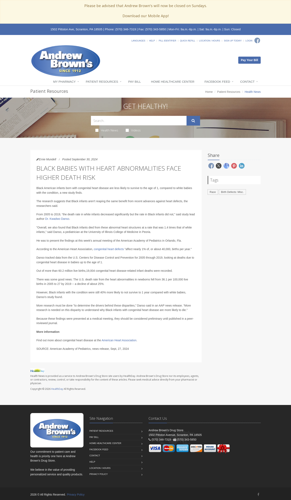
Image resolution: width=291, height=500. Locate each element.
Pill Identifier (167, 40)
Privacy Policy (99, 474)
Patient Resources (102, 81)
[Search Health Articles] (139, 120)
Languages (138, 40)
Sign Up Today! (233, 40)
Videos (133, 130)
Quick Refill (187, 40)
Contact (247, 81)
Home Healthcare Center (172, 81)
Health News (106, 130)
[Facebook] (257, 40)
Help (152, 40)
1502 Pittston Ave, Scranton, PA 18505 (76, 29)
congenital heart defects (109, 249)
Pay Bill (134, 81)
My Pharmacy (64, 81)
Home (209, 91)
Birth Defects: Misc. (232, 191)
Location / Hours (209, 40)
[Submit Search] (193, 121)
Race (213, 191)
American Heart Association (119, 340)
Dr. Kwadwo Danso (57, 218)
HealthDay (57, 389)
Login (249, 40)
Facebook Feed (217, 81)
